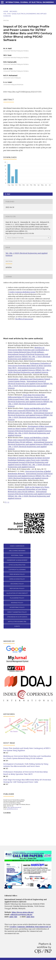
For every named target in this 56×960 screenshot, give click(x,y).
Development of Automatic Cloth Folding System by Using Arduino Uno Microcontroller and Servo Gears (25, 765)
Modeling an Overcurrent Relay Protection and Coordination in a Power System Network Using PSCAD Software (28, 349)
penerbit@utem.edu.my (12, 809)
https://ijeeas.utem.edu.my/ (23, 912)
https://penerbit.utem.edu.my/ (14, 807)
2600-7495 (13, 917)
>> (8, 502)
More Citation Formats (15, 238)
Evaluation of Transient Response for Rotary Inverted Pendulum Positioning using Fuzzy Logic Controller (29, 459)
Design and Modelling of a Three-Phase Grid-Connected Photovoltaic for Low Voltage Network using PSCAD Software (29, 410)
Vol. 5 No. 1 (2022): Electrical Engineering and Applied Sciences (25, 15)
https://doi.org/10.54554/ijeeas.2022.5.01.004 (24, 92)
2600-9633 (30, 917)
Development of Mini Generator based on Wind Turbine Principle (30, 427)
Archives (13, 11)
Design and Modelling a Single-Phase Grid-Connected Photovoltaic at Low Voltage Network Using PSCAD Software (28, 439)
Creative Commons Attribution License (22, 292)
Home (5, 11)
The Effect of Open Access (24, 319)
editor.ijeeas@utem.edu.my (21, 914)
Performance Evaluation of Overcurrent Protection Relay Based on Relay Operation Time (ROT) (29, 365)
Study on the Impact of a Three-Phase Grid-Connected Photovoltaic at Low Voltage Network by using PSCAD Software (29, 489)
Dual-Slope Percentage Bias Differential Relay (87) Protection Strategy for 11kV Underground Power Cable (27, 397)
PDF (8, 194)
